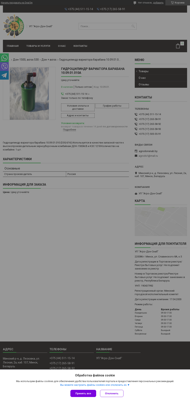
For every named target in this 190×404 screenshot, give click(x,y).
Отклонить (111, 393)
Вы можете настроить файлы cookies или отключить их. (93, 384)
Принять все (83, 393)
